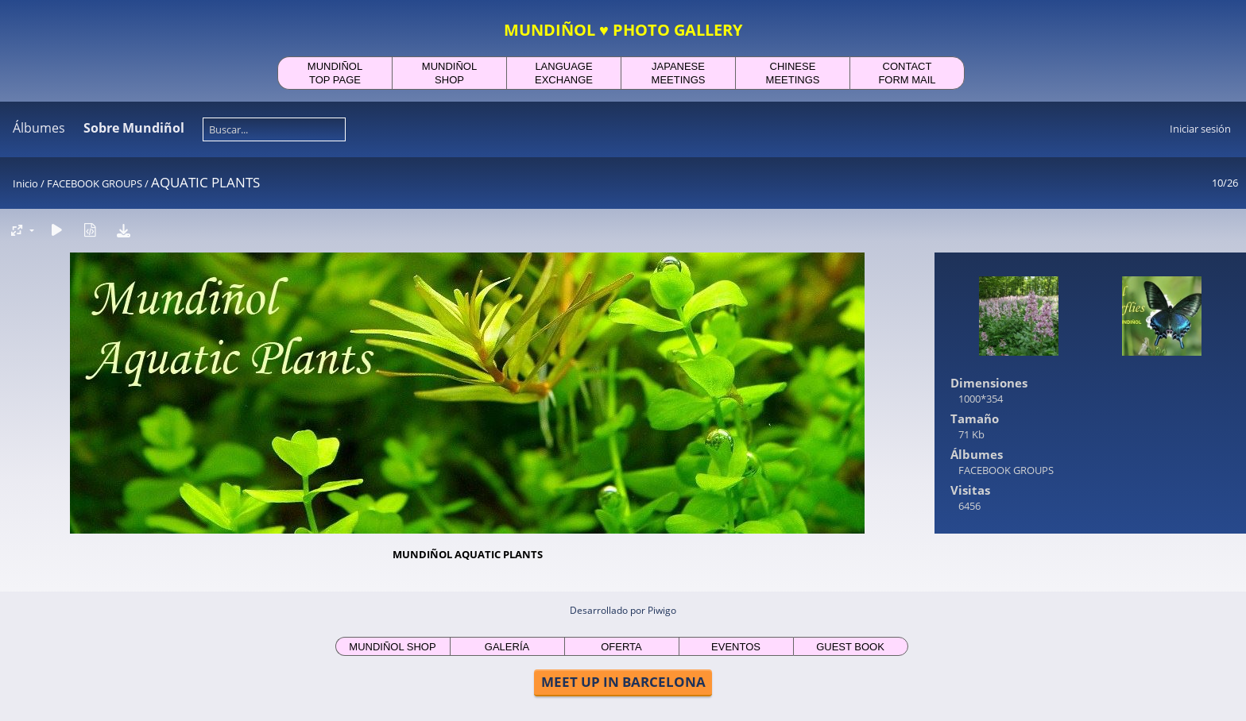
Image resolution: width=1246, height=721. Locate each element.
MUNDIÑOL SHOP (392, 647)
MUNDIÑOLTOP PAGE (335, 73)
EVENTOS (735, 647)
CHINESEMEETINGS (793, 73)
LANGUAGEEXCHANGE (564, 73)
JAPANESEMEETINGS (679, 73)
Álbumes (39, 128)
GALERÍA (507, 647)
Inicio (25, 183)
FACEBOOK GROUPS (94, 183)
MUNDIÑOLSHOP (449, 73)
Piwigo (662, 610)
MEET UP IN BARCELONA (623, 682)
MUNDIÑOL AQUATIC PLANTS (468, 554)
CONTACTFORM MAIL (906, 73)
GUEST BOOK (850, 647)
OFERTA (621, 647)
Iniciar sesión (1200, 128)
